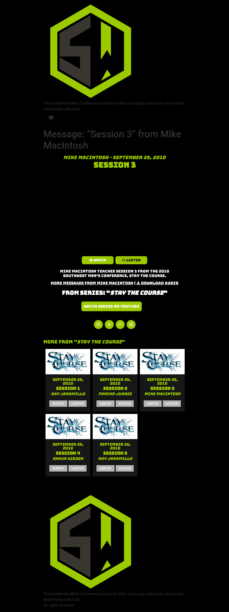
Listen (133, 260)
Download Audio (160, 283)
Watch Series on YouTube (111, 306)
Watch (100, 260)
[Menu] (51, 117)
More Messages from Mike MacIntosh (92, 283)
